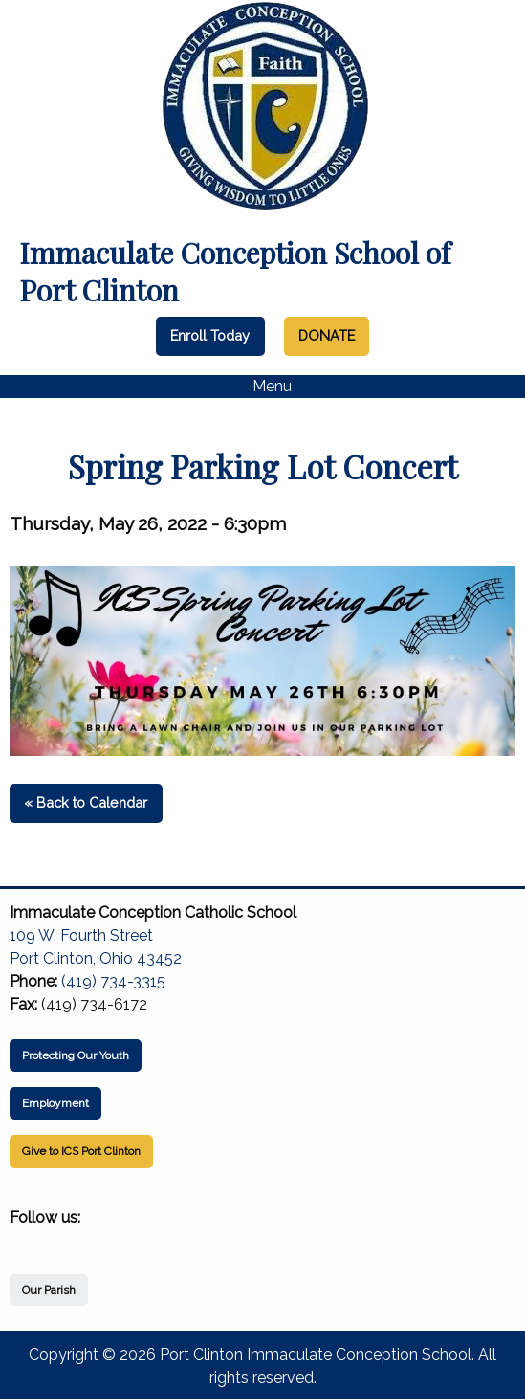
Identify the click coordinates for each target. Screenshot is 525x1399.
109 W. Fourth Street (81, 935)
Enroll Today (210, 335)
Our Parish (49, 1290)
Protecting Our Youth (75, 1055)
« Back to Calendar (85, 802)
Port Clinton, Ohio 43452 (96, 958)
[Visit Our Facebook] (25, 1240)
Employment (55, 1103)
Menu (262, 386)
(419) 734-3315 (113, 981)
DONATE (326, 335)
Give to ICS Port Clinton (81, 1151)
